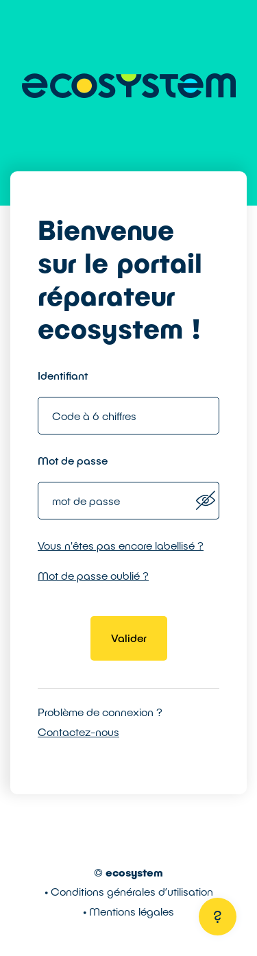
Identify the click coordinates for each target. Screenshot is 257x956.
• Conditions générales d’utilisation (129, 891)
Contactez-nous (78, 731)
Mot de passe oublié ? (93, 575)
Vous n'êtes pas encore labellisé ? (121, 545)
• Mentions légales (128, 911)
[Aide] (217, 916)
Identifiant (63, 375)
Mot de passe (73, 460)
